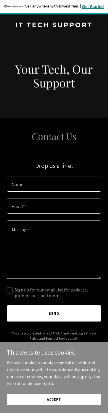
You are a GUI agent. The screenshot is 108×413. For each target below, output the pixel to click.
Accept (54, 399)
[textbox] (54, 184)
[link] (54, 25)
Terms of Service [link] (57, 338)
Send (54, 313)
